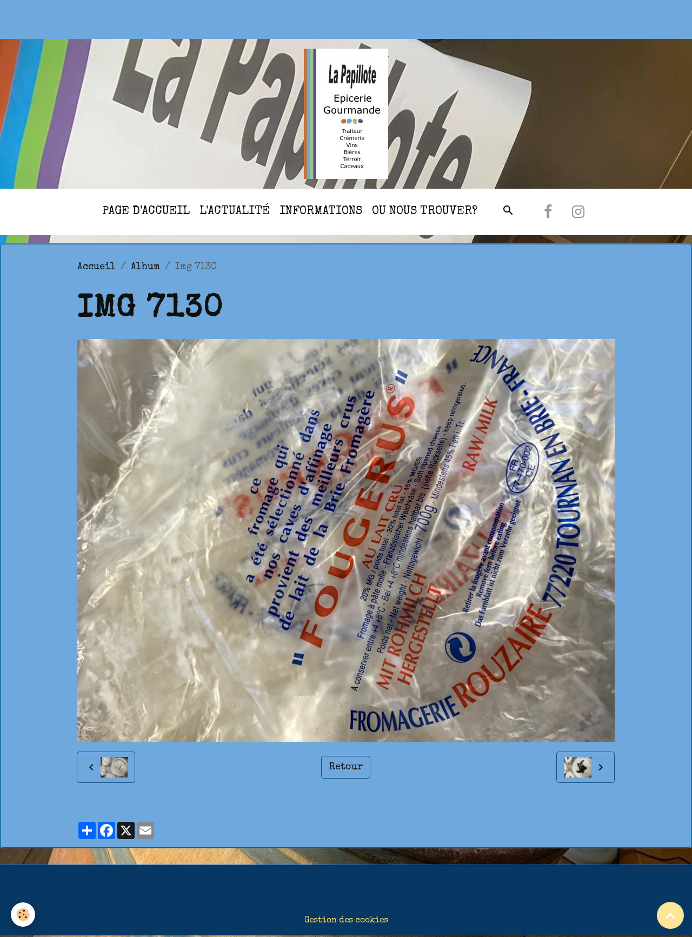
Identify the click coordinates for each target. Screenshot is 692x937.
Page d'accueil (146, 211)
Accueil (96, 267)
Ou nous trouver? (424, 211)
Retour (346, 767)
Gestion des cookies (346, 920)
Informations (321, 211)
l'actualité (234, 211)
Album (145, 267)
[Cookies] (23, 914)
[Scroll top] (670, 915)
